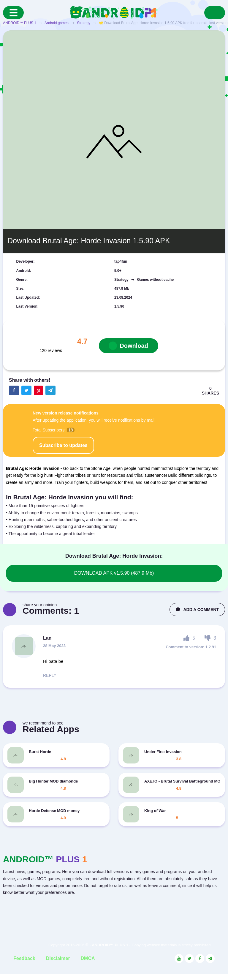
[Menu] (13, 12)
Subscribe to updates (63, 445)
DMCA (88, 958)
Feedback (24, 958)
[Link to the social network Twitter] (189, 958)
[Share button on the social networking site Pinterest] (38, 390)
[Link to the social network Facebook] (199, 958)
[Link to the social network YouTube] (179, 958)
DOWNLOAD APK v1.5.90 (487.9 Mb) (114, 573)
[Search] (214, 12)
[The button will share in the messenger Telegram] (50, 390)
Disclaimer (58, 958)
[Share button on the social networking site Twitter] (26, 390)
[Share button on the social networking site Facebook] (14, 390)
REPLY (49, 675)
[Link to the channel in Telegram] (210, 958)
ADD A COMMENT (197, 609)
